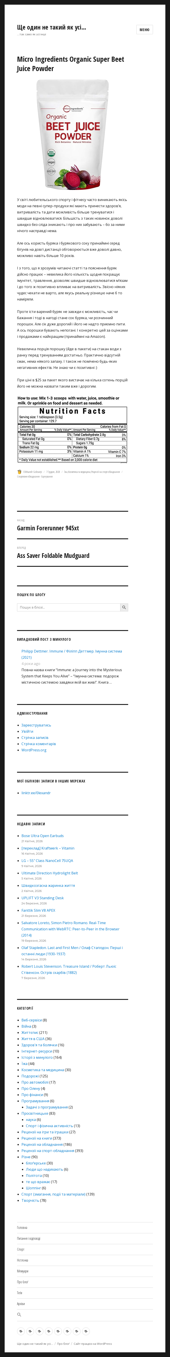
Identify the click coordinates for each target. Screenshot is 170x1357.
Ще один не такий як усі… (51, 27)
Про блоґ (22, 1281)
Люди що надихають (44, 1169)
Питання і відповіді (28, 1238)
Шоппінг (33, 1188)
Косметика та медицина (79, 472)
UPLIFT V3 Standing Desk (42, 897)
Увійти (27, 731)
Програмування (35, 1100)
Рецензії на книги (36, 1138)
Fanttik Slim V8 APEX (38, 910)
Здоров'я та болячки (39, 1045)
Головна (22, 1227)
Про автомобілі (34, 1082)
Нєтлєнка (22, 1260)
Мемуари (22, 1271)
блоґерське (36, 1163)
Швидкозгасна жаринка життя (48, 885)
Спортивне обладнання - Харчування (35, 476)
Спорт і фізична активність (49, 1125)
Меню (145, 29)
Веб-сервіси (31, 1020)
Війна (26, 1026)
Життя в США (32, 1038)
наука (31, 1119)
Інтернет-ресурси (36, 1051)
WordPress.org (33, 750)
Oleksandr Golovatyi (32, 472)
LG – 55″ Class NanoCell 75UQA (47, 860)
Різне (26, 1156)
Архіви (21, 1303)
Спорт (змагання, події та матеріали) (53, 1194)
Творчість (30, 1200)
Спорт (20, 1249)
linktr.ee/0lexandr (36, 792)
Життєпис (29, 1032)
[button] (85, 1315)
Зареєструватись (36, 725)
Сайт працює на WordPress (93, 1344)
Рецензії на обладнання (42, 1144)
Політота (34, 1175)
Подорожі (30, 1076)
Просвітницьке (34, 1113)
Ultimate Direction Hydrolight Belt (49, 873)
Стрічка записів (34, 737)
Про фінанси (32, 1094)
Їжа (66, 472)
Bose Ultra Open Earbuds (42, 835)
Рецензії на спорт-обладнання (105, 472)
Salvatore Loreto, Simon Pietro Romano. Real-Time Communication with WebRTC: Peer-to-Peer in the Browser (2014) (70, 929)
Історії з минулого (37, 1057)
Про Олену (30, 1088)
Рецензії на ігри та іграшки (44, 1132)
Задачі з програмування (47, 1107)
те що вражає (38, 1181)
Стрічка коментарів (38, 743)
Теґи (19, 1292)
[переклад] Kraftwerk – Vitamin (47, 848)
